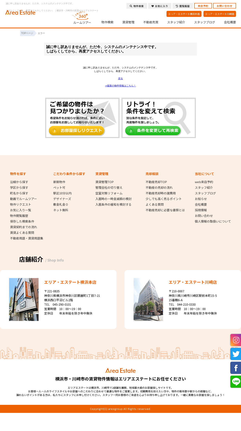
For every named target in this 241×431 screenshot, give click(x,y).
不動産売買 (150, 22)
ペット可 (59, 187)
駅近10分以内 (62, 193)
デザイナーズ (62, 199)
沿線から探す (19, 182)
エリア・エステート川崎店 (219, 13)
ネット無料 (60, 210)
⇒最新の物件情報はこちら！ (120, 85)
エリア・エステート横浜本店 (184, 13)
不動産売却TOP (156, 182)
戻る (120, 78)
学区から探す (19, 187)
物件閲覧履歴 (19, 216)
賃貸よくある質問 (22, 232)
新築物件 (59, 182)
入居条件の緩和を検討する (113, 204)
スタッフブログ (204, 22)
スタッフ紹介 (176, 22)
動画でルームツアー (23, 199)
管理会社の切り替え (109, 187)
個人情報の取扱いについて (213, 221)
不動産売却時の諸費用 (161, 193)
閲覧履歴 (183, 6)
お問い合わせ (224, 5)
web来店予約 (204, 182)
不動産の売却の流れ (159, 187)
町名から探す (19, 193)
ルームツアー (82, 16)
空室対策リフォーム (109, 193)
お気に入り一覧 (20, 210)
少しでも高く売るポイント (164, 199)
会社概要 (230, 22)
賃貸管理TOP (104, 182)
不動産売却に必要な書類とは (165, 210)
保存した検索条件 (22, 221)
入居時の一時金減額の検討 (113, 199)
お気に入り (159, 6)
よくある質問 (155, 204)
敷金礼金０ (60, 204)
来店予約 (203, 5)
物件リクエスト (20, 204)
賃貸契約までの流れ (23, 227)
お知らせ (201, 199)
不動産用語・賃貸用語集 (26, 238)
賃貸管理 (128, 22)
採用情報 (201, 210)
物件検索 (107, 22)
